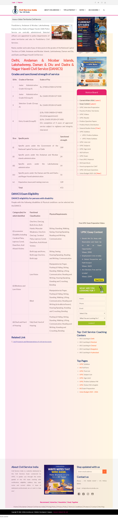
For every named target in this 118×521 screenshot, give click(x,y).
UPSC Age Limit (85, 149)
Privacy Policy (62, 507)
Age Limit (85, 378)
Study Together (74, 502)
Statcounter (4, 516)
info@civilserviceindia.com (90, 488)
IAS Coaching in (86, 339)
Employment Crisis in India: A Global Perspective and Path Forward (91, 259)
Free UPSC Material (87, 159)
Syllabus (84, 364)
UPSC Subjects (85, 145)
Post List (84, 371)
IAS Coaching (94, 10)
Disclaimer (20, 507)
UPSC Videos (84, 114)
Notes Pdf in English (88, 385)
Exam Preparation (87, 388)
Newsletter (62, 502)
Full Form (84, 368)
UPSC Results (84, 118)
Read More (98, 280)
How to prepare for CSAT (89, 166)
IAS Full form (84, 152)
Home (14, 19)
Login (13, 2)
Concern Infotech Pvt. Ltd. (60, 512)
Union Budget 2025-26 (90, 173)
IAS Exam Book (85, 163)
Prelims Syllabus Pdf (88, 381)
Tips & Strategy (69, 10)
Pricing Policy (50, 507)
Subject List (85, 374)
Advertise (53, 502)
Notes (82, 10)
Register (20, 2)
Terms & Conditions (76, 507)
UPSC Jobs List (85, 142)
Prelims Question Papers (88, 121)
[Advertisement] (58, 430)
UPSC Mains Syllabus (89, 139)
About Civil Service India (34, 507)
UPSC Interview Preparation (89, 107)
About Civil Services (50, 10)
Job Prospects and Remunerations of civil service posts (34, 342)
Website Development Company (43, 512)
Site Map (104, 507)
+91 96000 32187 (90, 481)
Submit (92, 323)
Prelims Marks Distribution (89, 125)
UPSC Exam (84, 156)
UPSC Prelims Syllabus (90, 135)
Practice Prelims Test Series (89, 111)
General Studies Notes (90, 128)
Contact (97, 507)
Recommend (43, 502)
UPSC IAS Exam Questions (89, 170)
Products (89, 507)
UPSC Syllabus (85, 132)
